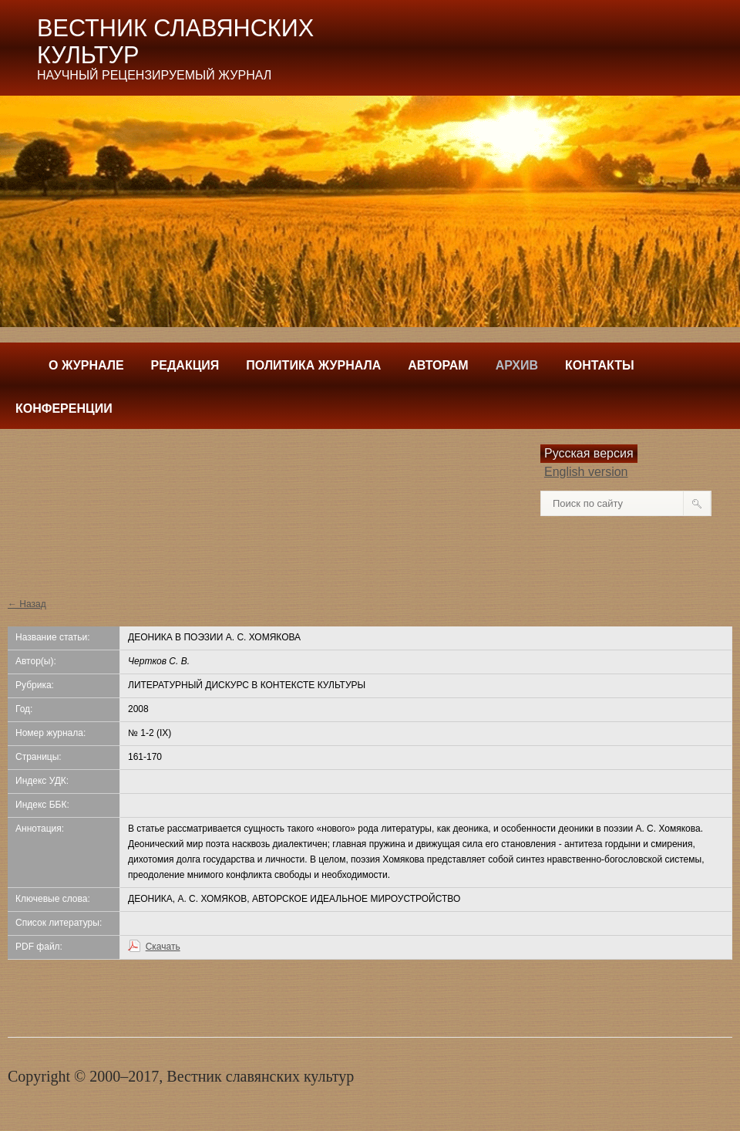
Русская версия (589, 453)
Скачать (163, 946)
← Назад (27, 604)
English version (586, 471)
